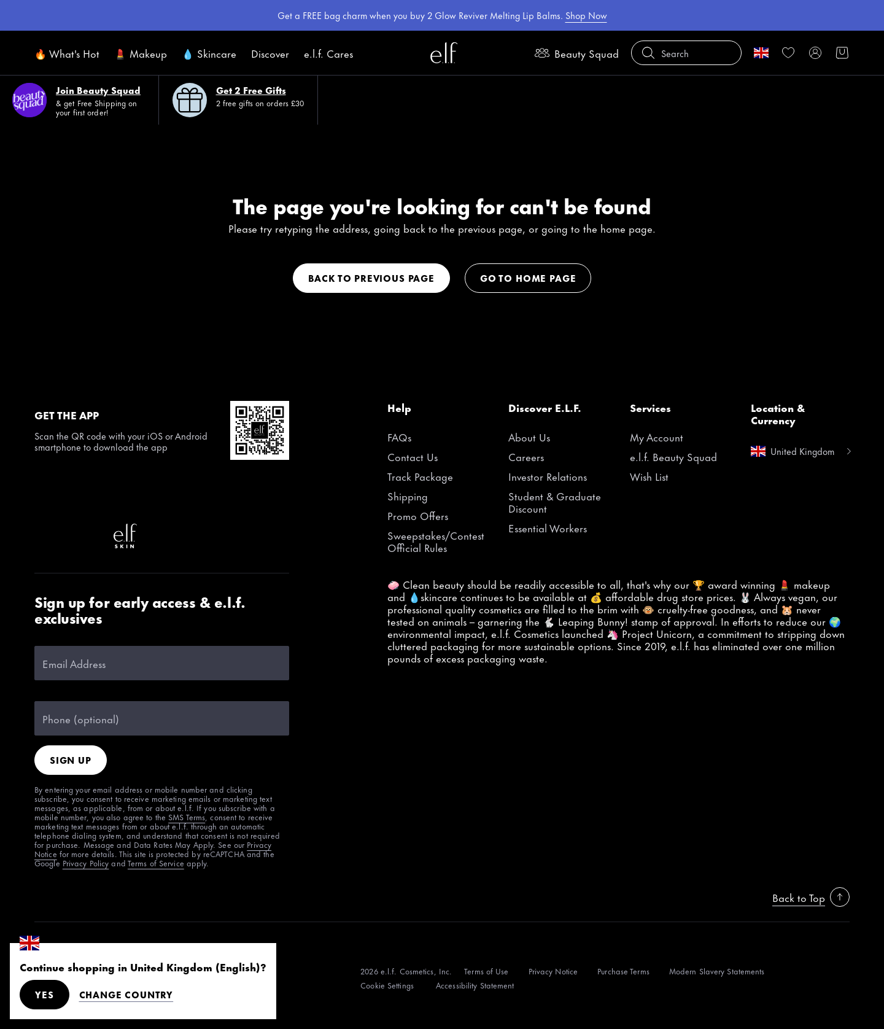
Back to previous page (371, 278)
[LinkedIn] (86, 536)
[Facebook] (164, 496)
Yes (44, 994)
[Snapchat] (46, 536)
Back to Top (811, 897)
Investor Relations (547, 476)
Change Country (126, 994)
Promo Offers (417, 515)
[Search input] (686, 53)
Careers (526, 456)
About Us (529, 436)
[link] (788, 53)
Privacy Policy (86, 862)
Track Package (420, 476)
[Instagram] (86, 496)
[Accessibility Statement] (475, 985)
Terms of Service (156, 862)
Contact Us (412, 456)
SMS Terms (186, 816)
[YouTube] (204, 496)
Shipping (407, 495)
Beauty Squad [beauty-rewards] (577, 53)
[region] (442, 15)
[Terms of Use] (486, 971)
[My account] (815, 53)
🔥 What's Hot (66, 53)
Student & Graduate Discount (554, 501)
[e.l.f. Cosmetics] (444, 53)
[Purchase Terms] (623, 971)
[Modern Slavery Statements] (717, 971)
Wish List (649, 476)
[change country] (761, 53)
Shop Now (586, 15)
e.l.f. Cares (328, 53)
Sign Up (70, 760)
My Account (656, 436)
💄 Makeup (140, 53)
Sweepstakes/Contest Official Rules (435, 541)
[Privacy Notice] (553, 971)
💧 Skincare (209, 53)
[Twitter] (243, 496)
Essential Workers (547, 527)
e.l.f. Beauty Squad (673, 456)
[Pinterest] (125, 496)
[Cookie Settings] (388, 985)
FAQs (399, 436)
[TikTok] (46, 496)
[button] (686, 53)
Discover (270, 53)
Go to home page (528, 278)
